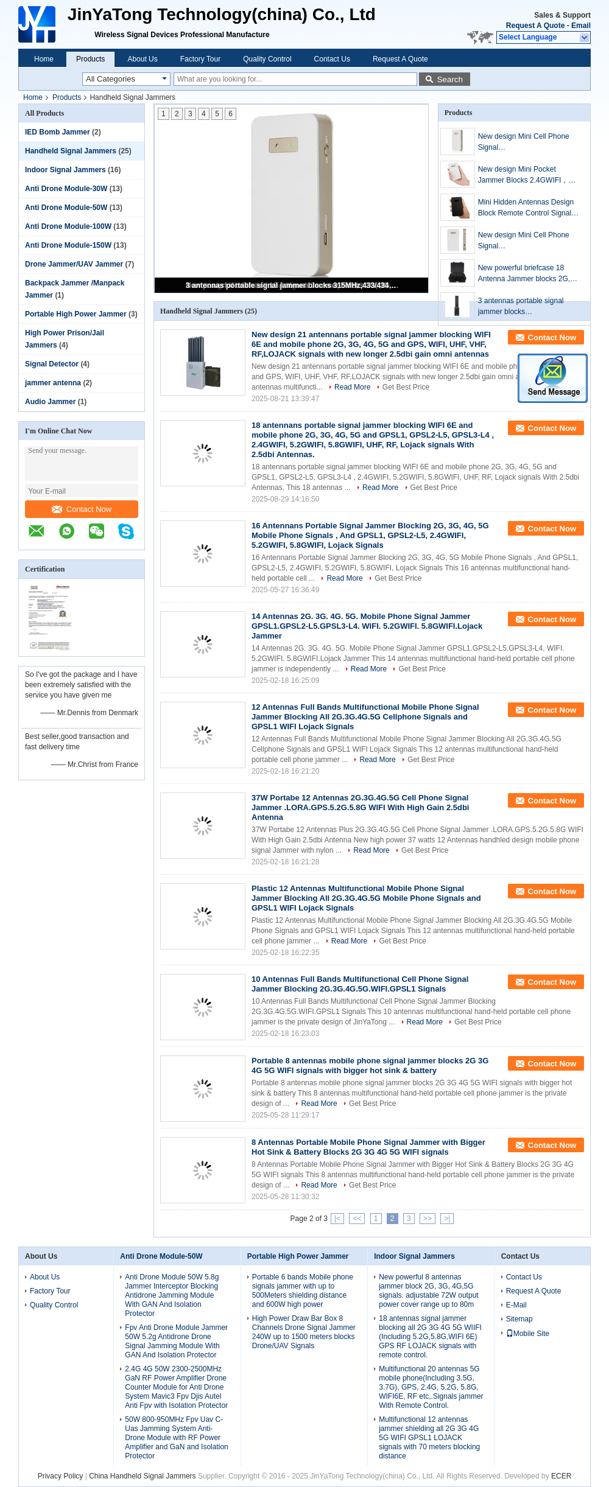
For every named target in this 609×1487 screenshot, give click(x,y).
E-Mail (516, 1305)
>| (447, 1218)
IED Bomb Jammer (57, 132)
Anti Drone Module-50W (66, 207)
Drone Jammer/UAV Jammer (74, 264)
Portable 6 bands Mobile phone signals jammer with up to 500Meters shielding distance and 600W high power (302, 1291)
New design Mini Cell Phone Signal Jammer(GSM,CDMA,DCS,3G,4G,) (528, 142)
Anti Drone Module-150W (68, 245)
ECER (561, 1476)
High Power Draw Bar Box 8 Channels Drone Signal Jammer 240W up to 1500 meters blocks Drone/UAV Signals (304, 1332)
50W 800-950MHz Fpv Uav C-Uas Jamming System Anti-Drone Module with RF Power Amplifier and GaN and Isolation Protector (176, 1437)
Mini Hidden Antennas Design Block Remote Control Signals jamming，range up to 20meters (526, 208)
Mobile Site (527, 1333)
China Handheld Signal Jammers (142, 1476)
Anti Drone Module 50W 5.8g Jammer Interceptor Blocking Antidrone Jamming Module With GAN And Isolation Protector (172, 1295)
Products (90, 59)
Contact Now (81, 509)
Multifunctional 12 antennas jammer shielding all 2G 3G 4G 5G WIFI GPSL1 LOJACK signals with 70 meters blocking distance (429, 1437)
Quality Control (267, 59)
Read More (352, 387)
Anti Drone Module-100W (68, 226)
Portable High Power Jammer (76, 314)
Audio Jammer (50, 401)
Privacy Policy (60, 1476)
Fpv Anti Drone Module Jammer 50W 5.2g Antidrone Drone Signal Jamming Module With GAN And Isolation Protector (176, 1341)
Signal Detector (52, 364)
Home (44, 59)
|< (337, 1218)
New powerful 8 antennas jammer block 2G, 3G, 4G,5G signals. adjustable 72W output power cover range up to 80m (428, 1291)
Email (581, 25)
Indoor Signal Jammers (65, 170)
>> (427, 1218)
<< (357, 1218)
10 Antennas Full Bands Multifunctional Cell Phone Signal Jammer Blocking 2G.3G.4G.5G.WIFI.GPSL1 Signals (360, 983)
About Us (142, 59)
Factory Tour (200, 59)
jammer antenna (53, 383)
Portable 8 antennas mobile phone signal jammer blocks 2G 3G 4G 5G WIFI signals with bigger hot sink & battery (370, 1065)
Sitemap (519, 1319)
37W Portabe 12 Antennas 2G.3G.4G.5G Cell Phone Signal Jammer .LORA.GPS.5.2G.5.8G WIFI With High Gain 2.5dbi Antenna (360, 807)
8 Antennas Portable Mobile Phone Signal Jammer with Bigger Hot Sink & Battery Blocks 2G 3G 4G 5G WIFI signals (368, 1147)
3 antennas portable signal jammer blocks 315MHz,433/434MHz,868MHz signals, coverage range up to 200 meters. (292, 285)
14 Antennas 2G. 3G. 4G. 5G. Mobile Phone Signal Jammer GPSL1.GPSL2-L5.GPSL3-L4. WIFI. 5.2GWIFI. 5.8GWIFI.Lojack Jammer (367, 626)
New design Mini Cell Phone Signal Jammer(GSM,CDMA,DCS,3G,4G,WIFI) (528, 241)
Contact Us (332, 59)
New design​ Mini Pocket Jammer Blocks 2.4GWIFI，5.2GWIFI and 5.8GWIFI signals (523, 175)
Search (450, 79)
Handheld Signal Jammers (70, 151)
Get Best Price (405, 387)
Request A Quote (535, 25)
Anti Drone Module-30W (66, 188)
